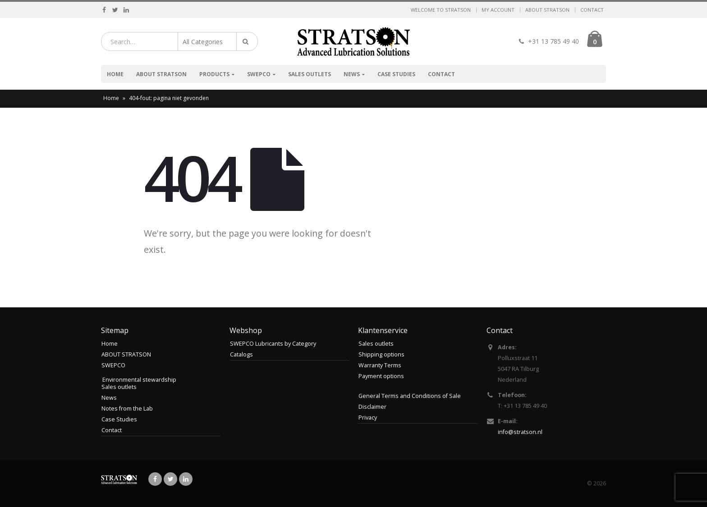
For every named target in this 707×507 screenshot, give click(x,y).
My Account (498, 9)
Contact (592, 9)
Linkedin (186, 479)
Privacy (367, 417)
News (352, 74)
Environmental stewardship (139, 380)
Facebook (155, 479)
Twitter (170, 479)
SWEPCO (259, 74)
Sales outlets (309, 74)
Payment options (381, 376)
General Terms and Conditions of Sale (409, 396)
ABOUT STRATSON (547, 9)
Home (115, 74)
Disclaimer (372, 407)
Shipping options (381, 354)
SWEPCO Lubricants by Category (273, 343)
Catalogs (241, 354)
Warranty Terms (379, 365)
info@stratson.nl (520, 432)
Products (214, 74)
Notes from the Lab (127, 408)
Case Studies (396, 74)
